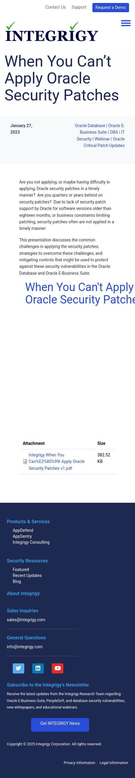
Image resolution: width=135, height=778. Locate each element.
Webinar (102, 139)
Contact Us (55, 7)
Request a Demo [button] (111, 7)
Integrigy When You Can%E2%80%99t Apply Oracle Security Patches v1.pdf (57, 462)
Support (79, 7)
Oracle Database (90, 125)
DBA (114, 132)
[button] (60, 725)
